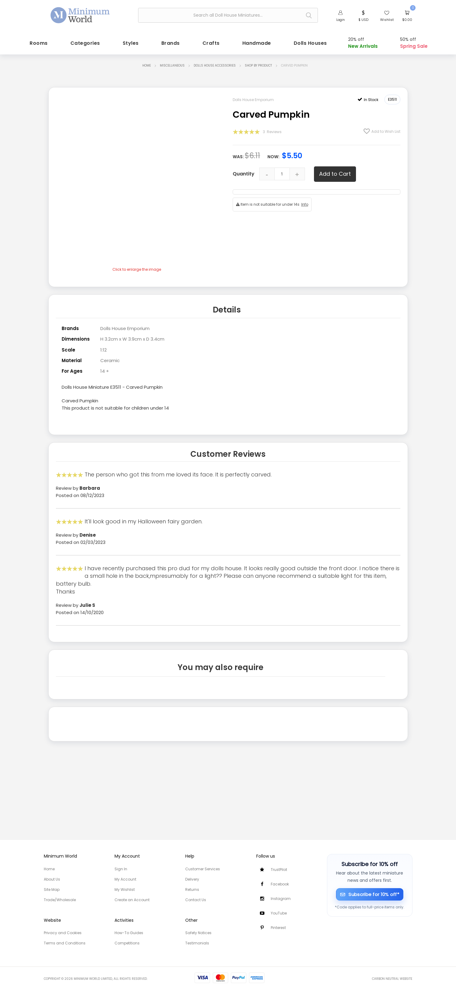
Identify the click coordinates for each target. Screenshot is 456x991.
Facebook (280, 884)
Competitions (127, 943)
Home (146, 65)
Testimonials (197, 943)
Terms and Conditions (65, 943)
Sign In (121, 869)
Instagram (281, 898)
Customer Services (202, 869)
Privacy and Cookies (63, 932)
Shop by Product (258, 65)
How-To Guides (129, 932)
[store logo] (80, 14)
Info (304, 203)
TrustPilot (279, 869)
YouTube (279, 913)
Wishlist (387, 19)
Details (227, 308)
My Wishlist (125, 889)
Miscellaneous (172, 65)
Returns (192, 889)
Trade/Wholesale (60, 899)
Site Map (52, 889)
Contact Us (195, 899)
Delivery (192, 879)
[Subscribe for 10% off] (369, 894)
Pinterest (278, 927)
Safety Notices (198, 932)
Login (340, 19)
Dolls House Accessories (215, 65)
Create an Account (132, 899)
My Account (125, 879)
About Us (52, 879)
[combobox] (228, 15)
